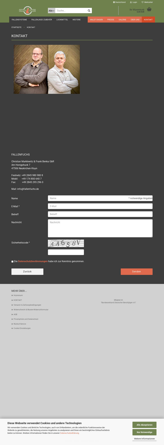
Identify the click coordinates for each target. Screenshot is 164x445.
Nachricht (16, 222)
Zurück (27, 271)
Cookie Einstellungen (22, 328)
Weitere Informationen (144, 438)
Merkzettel (147, 2)
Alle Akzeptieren (144, 425)
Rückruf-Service (20, 324)
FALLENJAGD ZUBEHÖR (41, 19)
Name (14, 198)
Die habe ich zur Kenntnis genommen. (49, 261)
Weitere (76, 19)
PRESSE (110, 19)
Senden (136, 271)
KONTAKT (148, 19)
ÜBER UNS (135, 19)
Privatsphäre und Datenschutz (26, 319)
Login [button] (133, 2)
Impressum (18, 295)
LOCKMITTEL (62, 19)
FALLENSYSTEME (19, 19)
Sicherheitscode (20, 242)
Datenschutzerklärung (69, 433)
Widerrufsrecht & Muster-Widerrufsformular (31, 310)
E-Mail (15, 206)
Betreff (15, 214)
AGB (15, 314)
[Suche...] (51, 10)
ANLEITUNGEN (96, 19)
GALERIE (122, 19)
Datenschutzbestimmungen (33, 261)
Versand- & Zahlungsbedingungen (27, 305)
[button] (119, 2)
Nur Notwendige (144, 432)
